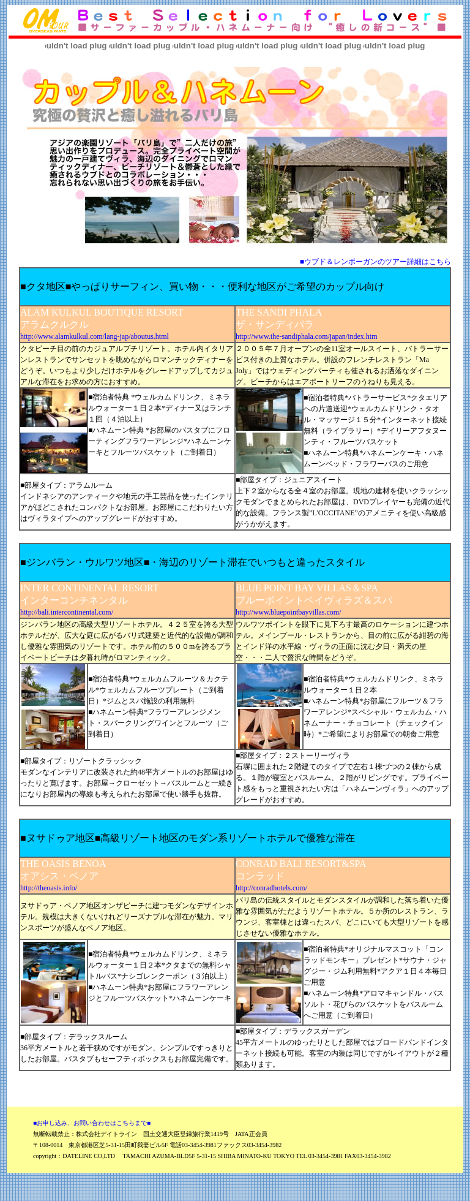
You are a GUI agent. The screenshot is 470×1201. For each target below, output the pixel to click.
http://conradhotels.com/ (271, 888)
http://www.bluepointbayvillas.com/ (288, 612)
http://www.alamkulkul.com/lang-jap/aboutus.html (94, 336)
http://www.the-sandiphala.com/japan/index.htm (307, 336)
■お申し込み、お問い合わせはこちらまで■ (92, 1123)
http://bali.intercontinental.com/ (66, 612)
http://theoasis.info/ (48, 888)
